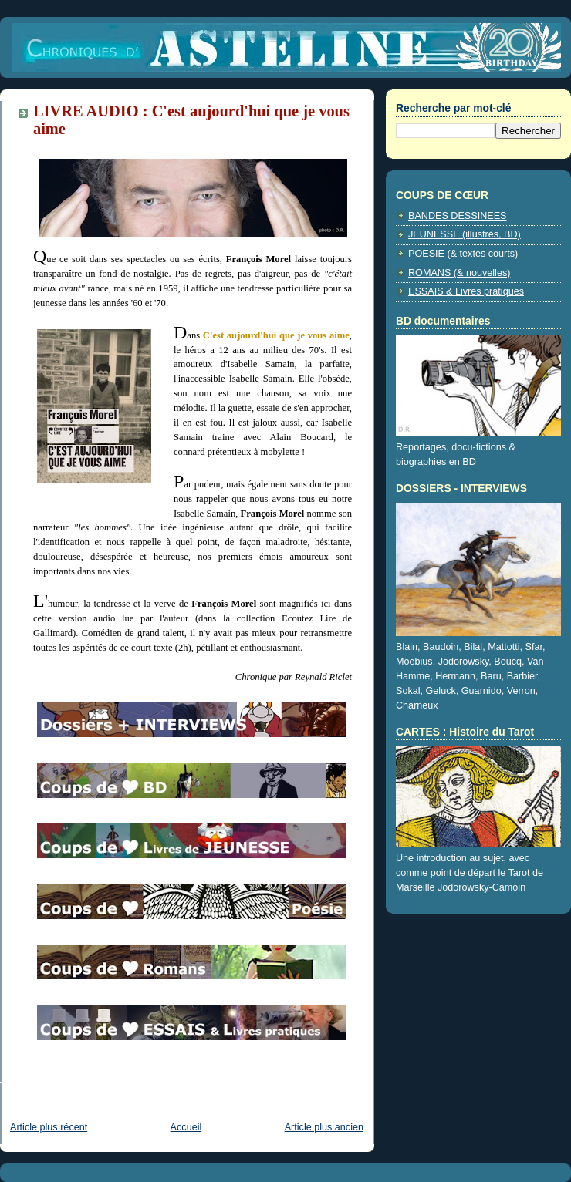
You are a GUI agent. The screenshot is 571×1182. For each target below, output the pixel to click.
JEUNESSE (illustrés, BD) (464, 234)
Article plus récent (48, 1127)
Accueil (186, 1127)
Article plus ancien (324, 1127)
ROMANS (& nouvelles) (459, 273)
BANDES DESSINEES (457, 215)
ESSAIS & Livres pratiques (466, 291)
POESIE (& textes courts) (463, 253)
